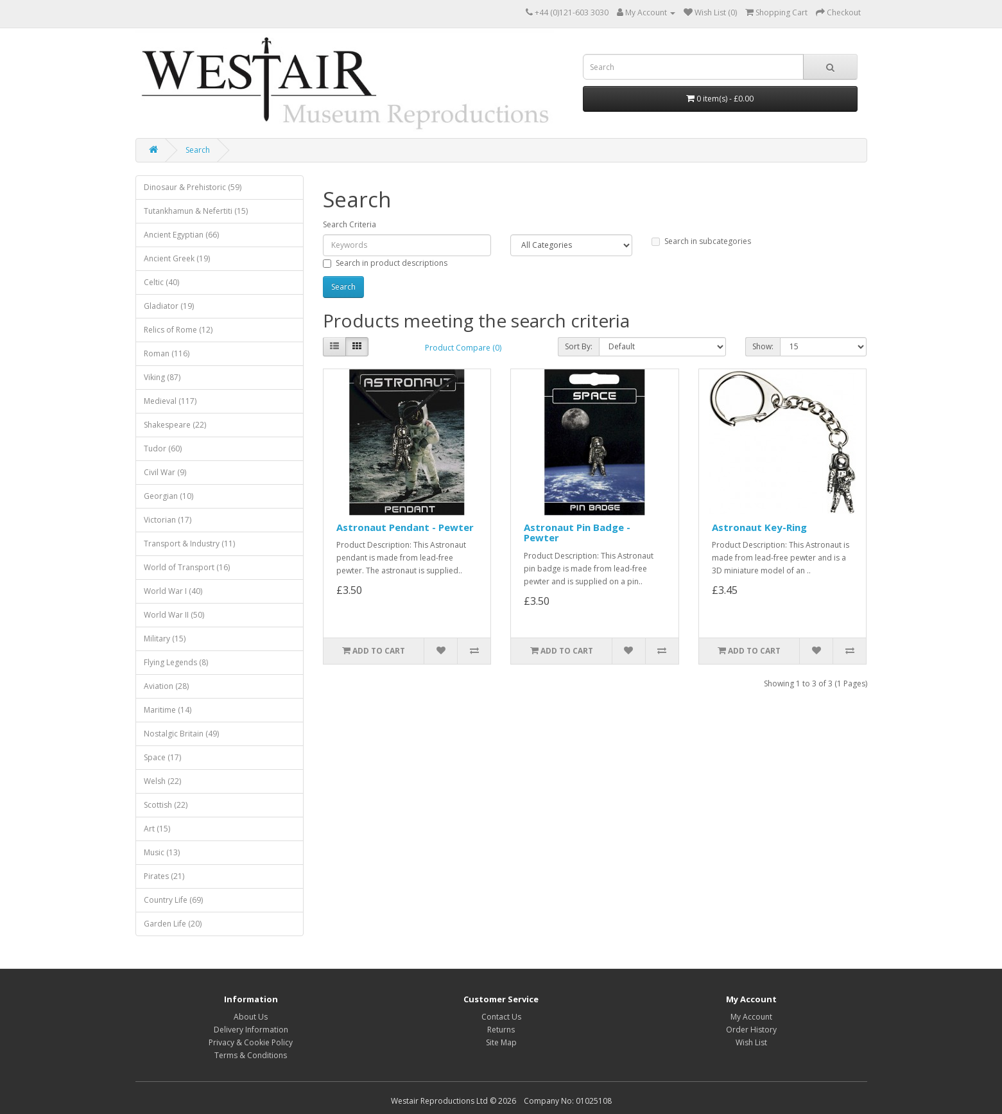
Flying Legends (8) (176, 662)
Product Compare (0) (463, 347)
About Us (251, 1016)
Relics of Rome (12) (178, 329)
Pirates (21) (164, 876)
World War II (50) (174, 614)
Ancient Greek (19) (177, 258)
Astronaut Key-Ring (759, 527)
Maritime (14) (167, 709)
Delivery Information (251, 1029)
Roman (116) (166, 353)
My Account (751, 1016)
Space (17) (162, 757)
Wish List (751, 1042)
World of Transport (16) (187, 567)
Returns (501, 1029)
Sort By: (578, 346)
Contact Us (501, 1016)
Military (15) (165, 638)
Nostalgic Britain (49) (181, 733)
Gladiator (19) (169, 305)
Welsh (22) (162, 781)
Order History (751, 1029)
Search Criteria (349, 224)
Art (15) (157, 828)
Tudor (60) (163, 448)
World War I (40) (173, 591)
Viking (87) (162, 377)
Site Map (501, 1042)
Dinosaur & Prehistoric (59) (192, 187)
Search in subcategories (701, 241)
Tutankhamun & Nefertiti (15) (196, 210)
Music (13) (162, 852)
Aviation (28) (166, 686)
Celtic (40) (161, 282)
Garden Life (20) (173, 923)
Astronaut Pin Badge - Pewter (577, 532)
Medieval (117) (170, 401)
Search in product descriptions (385, 262)
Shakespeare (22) (175, 424)
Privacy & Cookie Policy (251, 1042)
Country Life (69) (173, 899)
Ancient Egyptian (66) (181, 234)
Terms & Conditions (250, 1055)
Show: (762, 346)
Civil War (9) (165, 472)
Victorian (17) (167, 519)
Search (198, 149)
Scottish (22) (165, 804)
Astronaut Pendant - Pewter (405, 527)
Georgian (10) (168, 496)
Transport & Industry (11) (189, 543)
